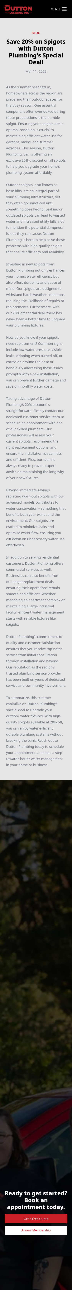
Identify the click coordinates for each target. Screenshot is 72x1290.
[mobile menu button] (64, 9)
